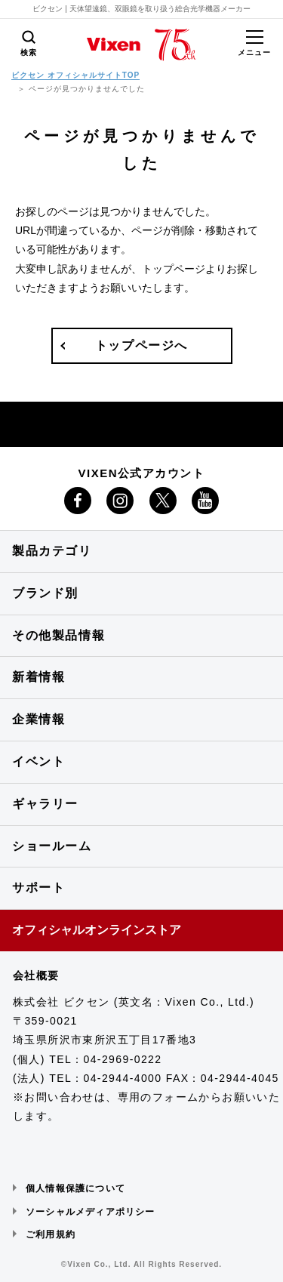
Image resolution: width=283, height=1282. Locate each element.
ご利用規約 (50, 1234)
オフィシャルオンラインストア (96, 929)
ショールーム (52, 846)
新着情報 (38, 676)
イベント (38, 761)
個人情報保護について (75, 1188)
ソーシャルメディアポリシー (90, 1211)
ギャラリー (45, 803)
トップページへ (141, 345)
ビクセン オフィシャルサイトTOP (75, 75)
